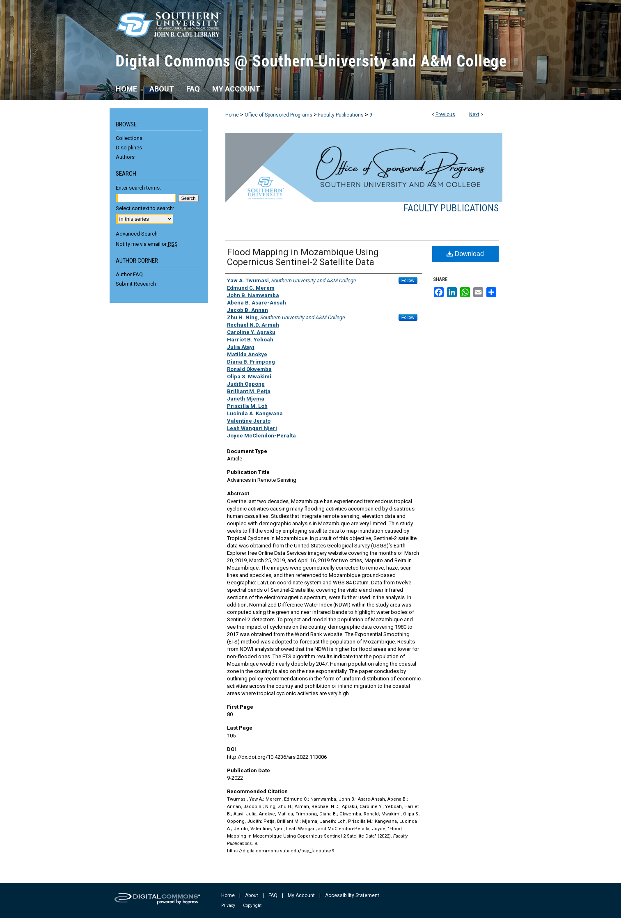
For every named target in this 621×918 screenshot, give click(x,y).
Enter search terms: (138, 188)
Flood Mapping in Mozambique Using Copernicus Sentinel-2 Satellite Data (303, 257)
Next (474, 114)
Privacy (228, 905)
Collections (129, 138)
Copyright (252, 905)
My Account (301, 895)
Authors (125, 157)
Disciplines (129, 147)
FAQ (272, 895)
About (251, 895)
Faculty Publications (341, 115)
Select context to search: (145, 208)
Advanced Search (137, 234)
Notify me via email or (147, 244)
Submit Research (136, 284)
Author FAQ (129, 274)
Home (232, 115)
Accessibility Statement (352, 895)
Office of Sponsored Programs (278, 115)
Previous (445, 114)
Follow (408, 280)
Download (465, 253)
